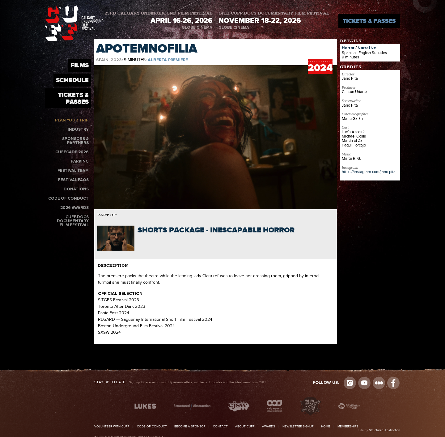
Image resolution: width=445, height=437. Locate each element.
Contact (220, 426)
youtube (364, 383)
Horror (348, 48)
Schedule (72, 80)
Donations (76, 189)
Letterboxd (379, 383)
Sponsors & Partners (75, 141)
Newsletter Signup (298, 426)
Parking (80, 161)
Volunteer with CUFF (111, 426)
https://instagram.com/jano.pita (369, 171)
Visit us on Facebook (393, 383)
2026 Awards (74, 208)
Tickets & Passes (369, 21)
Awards (268, 426)
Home (325, 426)
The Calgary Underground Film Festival (74, 22)
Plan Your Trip (72, 120)
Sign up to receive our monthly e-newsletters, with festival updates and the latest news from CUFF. (180, 382)
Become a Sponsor (190, 426)
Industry (78, 130)
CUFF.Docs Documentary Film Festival (73, 221)
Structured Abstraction (384, 430)
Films (79, 65)
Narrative (367, 48)
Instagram (350, 383)
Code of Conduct (68, 199)
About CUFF (245, 426)
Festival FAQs (73, 180)
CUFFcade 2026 (72, 152)
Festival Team (73, 171)
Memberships (347, 426)
